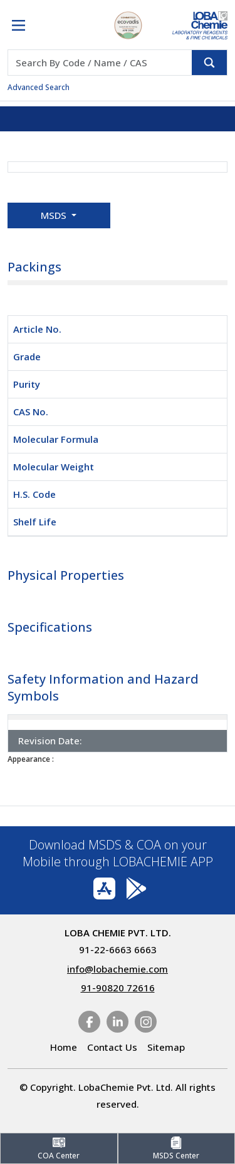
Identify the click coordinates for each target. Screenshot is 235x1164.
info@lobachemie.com (117, 969)
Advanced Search (39, 87)
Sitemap (166, 1047)
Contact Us (112, 1047)
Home (63, 1047)
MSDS (55, 215)
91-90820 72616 (118, 987)
